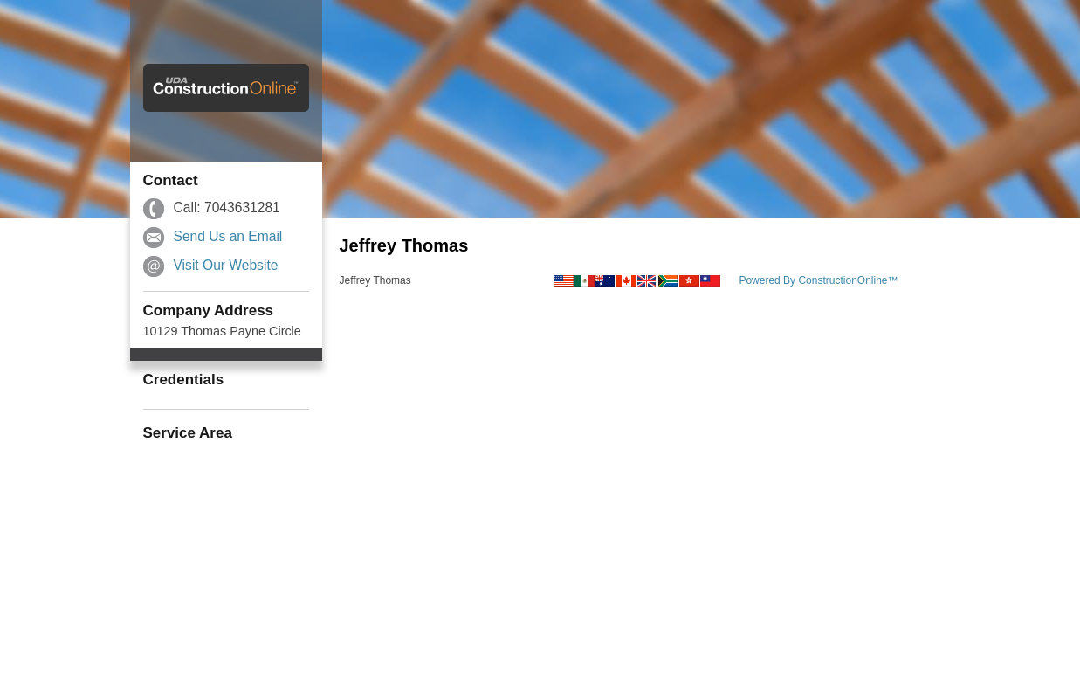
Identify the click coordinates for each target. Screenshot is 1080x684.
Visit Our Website (226, 265)
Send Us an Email (228, 236)
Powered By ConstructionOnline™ (818, 280)
